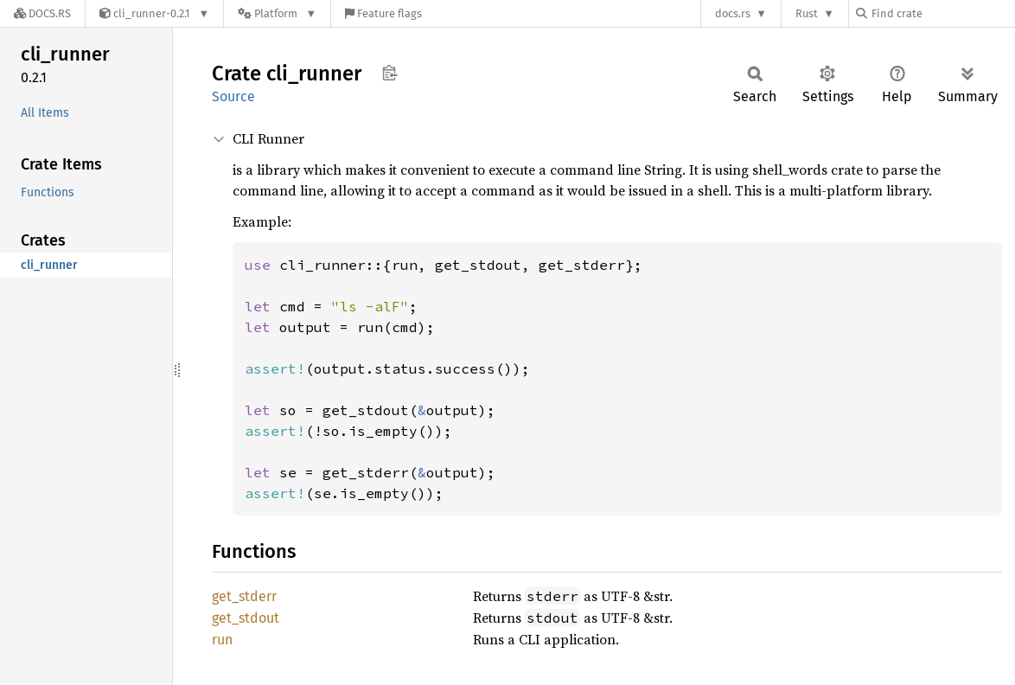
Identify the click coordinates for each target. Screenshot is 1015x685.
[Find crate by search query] (942, 13)
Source (233, 96)
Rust (806, 13)
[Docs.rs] (42, 13)
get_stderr (244, 596)
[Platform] (277, 13)
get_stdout (245, 618)
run (222, 639)
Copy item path (389, 72)
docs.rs (732, 13)
